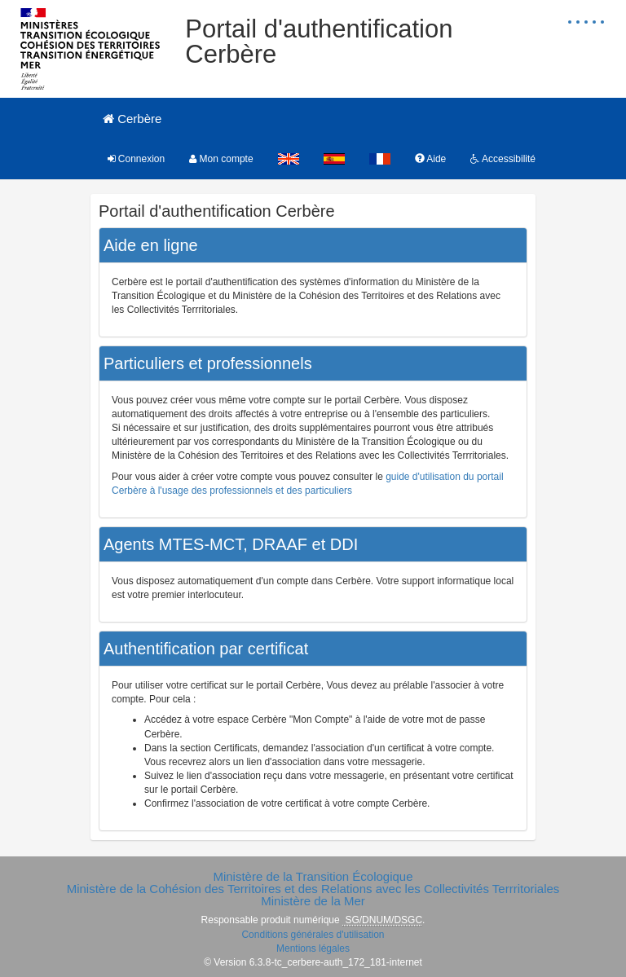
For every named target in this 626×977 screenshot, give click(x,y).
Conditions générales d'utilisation (312, 934)
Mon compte (221, 159)
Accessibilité (503, 159)
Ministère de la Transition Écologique (312, 876)
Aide (431, 159)
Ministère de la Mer (313, 901)
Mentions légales (313, 948)
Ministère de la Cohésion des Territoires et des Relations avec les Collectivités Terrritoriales (313, 889)
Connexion (136, 159)
